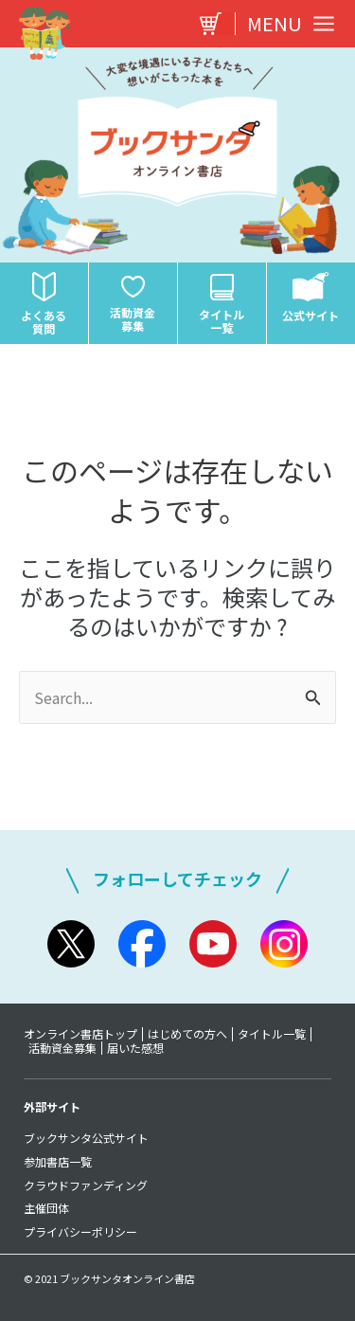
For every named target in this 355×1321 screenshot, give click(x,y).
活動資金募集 (62, 1048)
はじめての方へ (187, 1034)
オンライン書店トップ (80, 1034)
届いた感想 (135, 1048)
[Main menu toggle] (286, 23)
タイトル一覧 (272, 1034)
